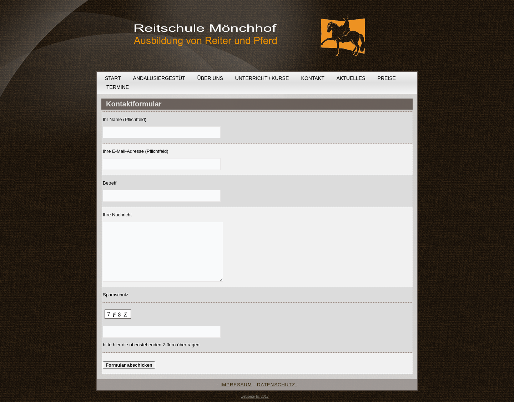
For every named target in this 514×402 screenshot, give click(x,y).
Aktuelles (351, 78)
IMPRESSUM (236, 384)
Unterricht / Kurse (262, 78)
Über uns (210, 78)
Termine (117, 87)
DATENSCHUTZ (277, 384)
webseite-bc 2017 (254, 396)
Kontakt (312, 78)
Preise (387, 78)
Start (113, 78)
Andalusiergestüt (159, 78)
